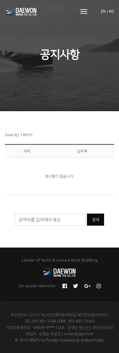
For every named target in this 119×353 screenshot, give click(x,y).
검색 (95, 220)
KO (111, 11)
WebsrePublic (92, 340)
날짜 (82, 152)
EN (103, 11)
